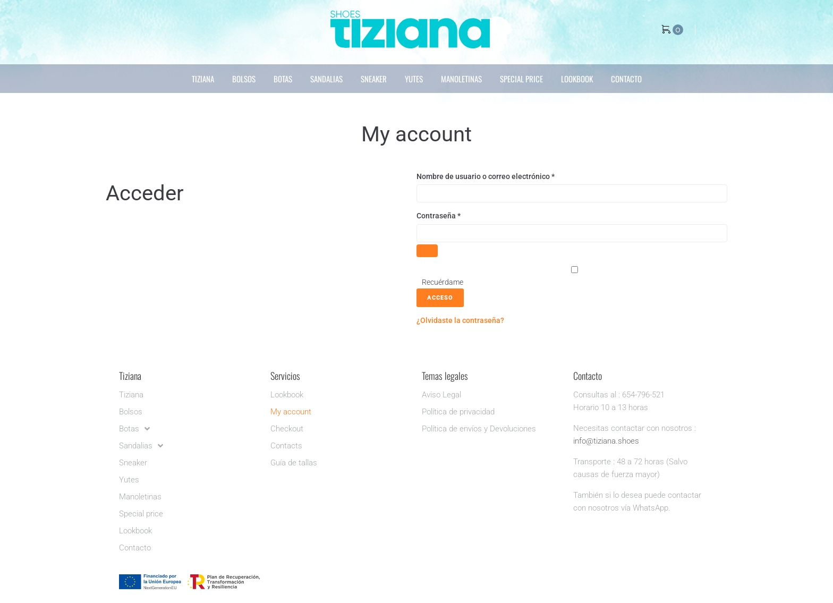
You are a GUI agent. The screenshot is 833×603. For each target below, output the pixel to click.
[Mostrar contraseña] (427, 250)
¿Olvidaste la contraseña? (460, 320)
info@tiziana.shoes (606, 441)
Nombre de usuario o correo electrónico (504, 176)
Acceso (440, 297)
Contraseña (457, 215)
